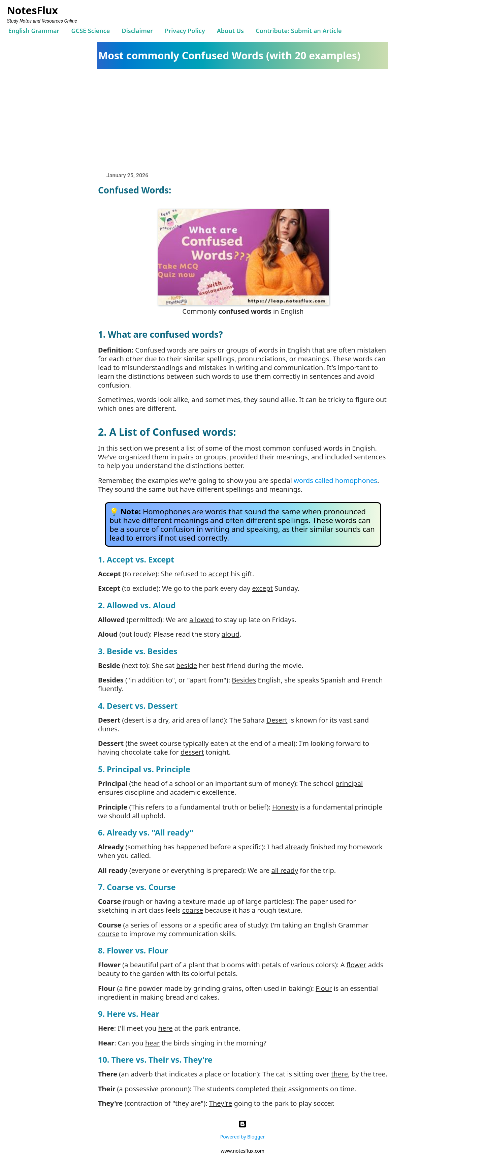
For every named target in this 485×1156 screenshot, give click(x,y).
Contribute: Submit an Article (299, 31)
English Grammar (33, 31)
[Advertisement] (246, 119)
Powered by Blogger (242, 1128)
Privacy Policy (185, 31)
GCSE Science (90, 31)
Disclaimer (137, 31)
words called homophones (335, 480)
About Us (230, 31)
